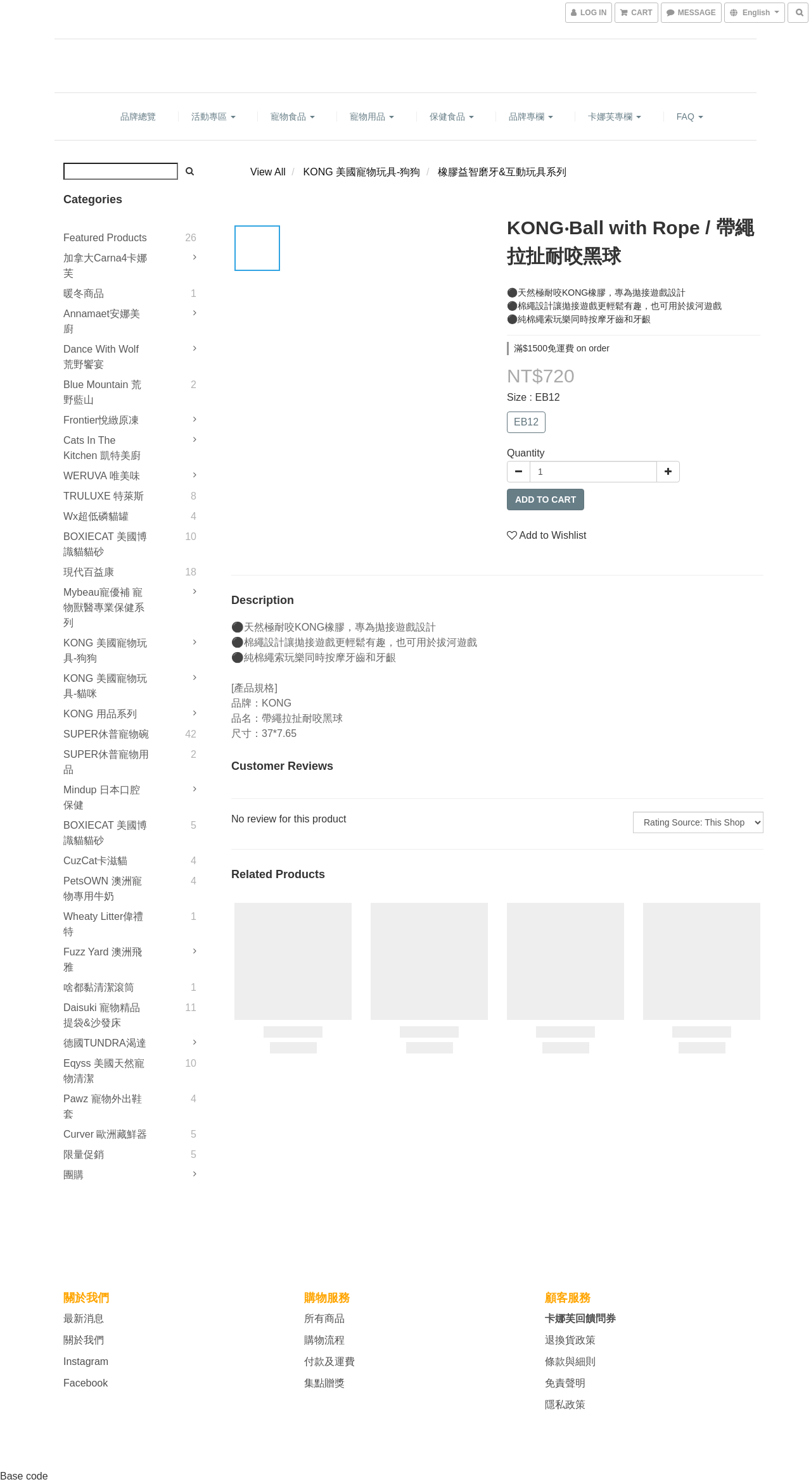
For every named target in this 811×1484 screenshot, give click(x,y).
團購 (73, 1174)
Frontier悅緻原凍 (101, 420)
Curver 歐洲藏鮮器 (105, 1134)
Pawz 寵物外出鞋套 (102, 1106)
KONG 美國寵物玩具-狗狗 (105, 650)
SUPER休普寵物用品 (106, 762)
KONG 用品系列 (100, 713)
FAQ (690, 116)
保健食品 (452, 116)
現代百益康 (88, 572)
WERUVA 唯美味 (101, 475)
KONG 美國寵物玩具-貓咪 (105, 686)
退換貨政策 (570, 1340)
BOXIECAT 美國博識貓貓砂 (105, 544)
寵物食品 (293, 116)
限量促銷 (83, 1154)
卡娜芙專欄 (614, 116)
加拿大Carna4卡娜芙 (105, 266)
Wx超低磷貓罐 (96, 516)
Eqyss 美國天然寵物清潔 (103, 1071)
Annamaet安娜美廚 (101, 321)
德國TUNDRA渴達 (104, 1043)
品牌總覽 (138, 116)
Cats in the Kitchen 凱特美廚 (102, 448)
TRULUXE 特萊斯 (103, 496)
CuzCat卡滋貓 (95, 860)
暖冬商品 (83, 293)
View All (268, 172)
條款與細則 (570, 1361)
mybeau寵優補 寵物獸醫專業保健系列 (103, 607)
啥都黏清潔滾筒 (98, 987)
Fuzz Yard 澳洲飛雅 (102, 959)
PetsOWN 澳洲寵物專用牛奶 (102, 889)
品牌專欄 (531, 116)
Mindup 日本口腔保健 (101, 797)
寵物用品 (372, 116)
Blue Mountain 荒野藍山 (102, 392)
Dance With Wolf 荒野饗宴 (101, 357)
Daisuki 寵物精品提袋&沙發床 (101, 1015)
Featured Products (105, 237)
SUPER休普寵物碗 (106, 734)
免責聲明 (565, 1383)
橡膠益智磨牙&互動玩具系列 (502, 172)
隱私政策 (565, 1404)
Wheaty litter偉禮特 (103, 924)
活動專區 (213, 116)
